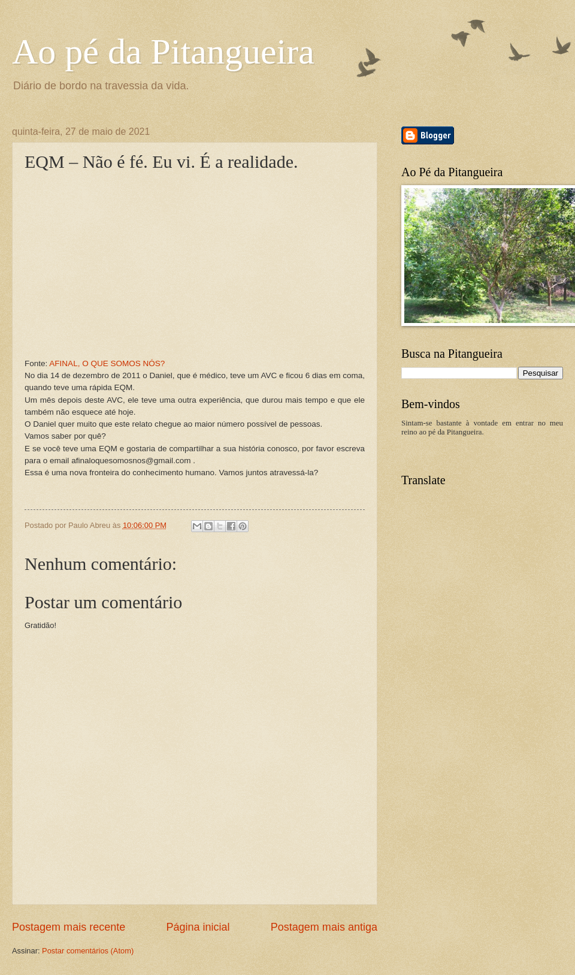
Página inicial (197, 927)
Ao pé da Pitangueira (163, 51)
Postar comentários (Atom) (88, 950)
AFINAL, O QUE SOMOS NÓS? (107, 363)
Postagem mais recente (68, 927)
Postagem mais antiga (324, 927)
